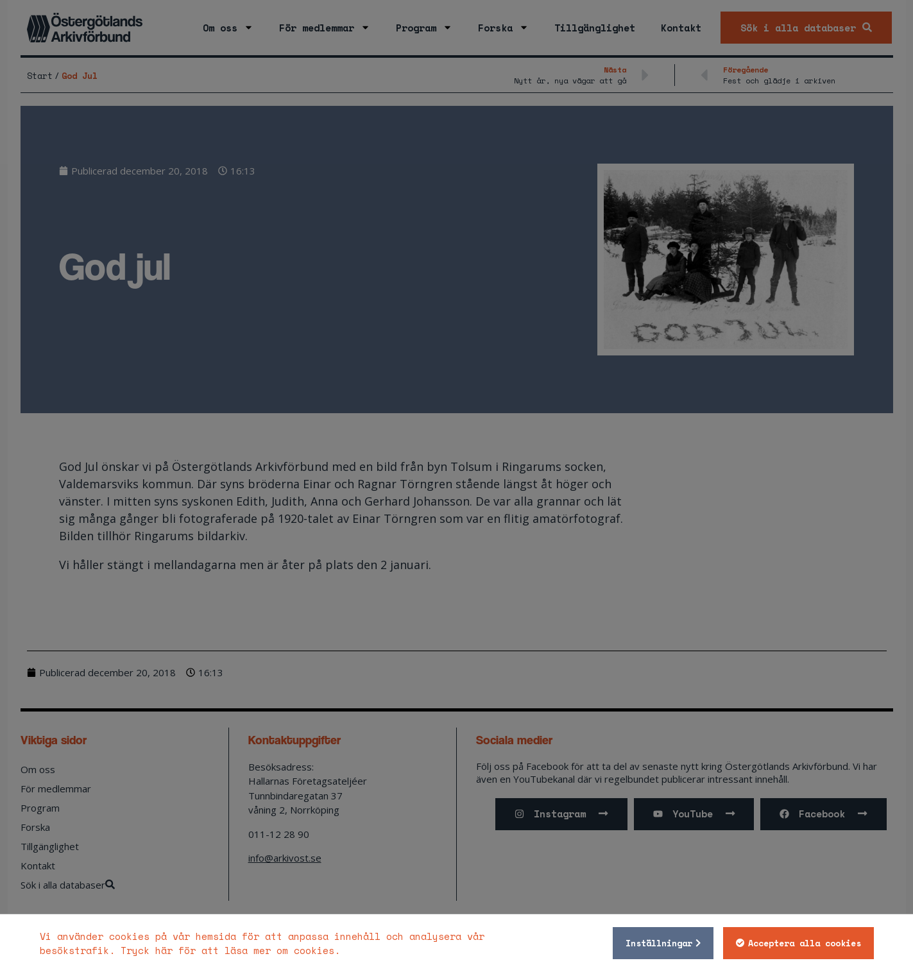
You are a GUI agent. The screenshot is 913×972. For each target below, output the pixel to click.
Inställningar (659, 943)
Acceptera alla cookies (804, 943)
